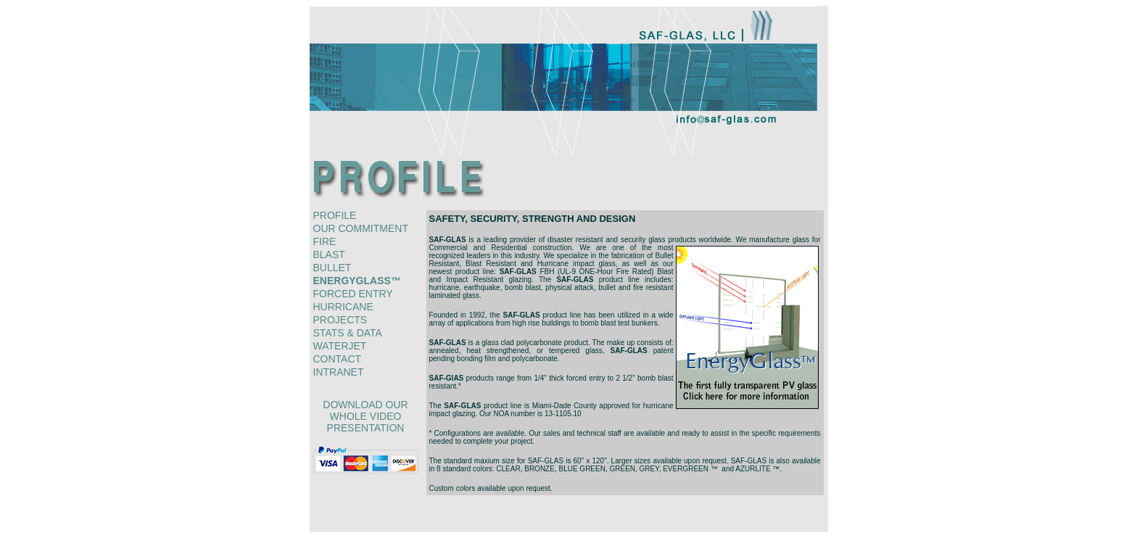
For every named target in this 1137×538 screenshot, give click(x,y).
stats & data (347, 333)
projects (340, 320)
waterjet (340, 346)
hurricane (343, 307)
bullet (332, 267)
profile (335, 215)
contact (337, 359)
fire (324, 241)
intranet (338, 372)
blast (329, 254)
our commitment (360, 228)
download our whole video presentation (365, 416)
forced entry (353, 293)
